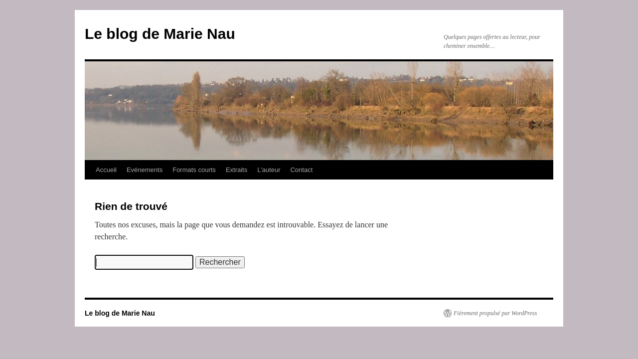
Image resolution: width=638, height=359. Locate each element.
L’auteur (268, 170)
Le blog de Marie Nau (160, 33)
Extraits (236, 170)
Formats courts (194, 170)
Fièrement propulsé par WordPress (495, 313)
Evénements (144, 170)
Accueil (106, 170)
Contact (301, 170)
